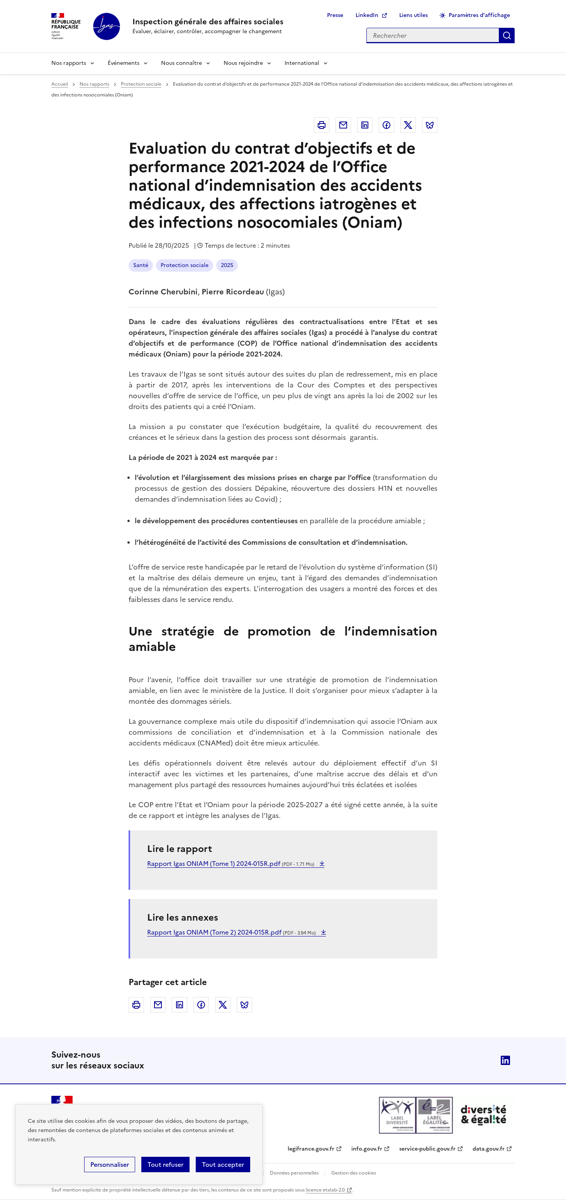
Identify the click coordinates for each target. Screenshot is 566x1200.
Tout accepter (223, 1164)
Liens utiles (413, 15)
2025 (227, 265)
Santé (140, 265)
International (302, 63)
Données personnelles (294, 1173)
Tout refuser (165, 1164)
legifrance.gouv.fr (311, 1149)
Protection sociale (141, 84)
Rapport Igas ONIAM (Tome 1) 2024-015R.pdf (231, 863)
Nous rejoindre (243, 63)
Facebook (386, 125)
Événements (123, 63)
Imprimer (321, 125)
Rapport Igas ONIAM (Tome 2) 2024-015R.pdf (232, 932)
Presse (335, 15)
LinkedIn (367, 15)
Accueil (59, 84)
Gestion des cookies (353, 1173)
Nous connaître (181, 63)
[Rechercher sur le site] (432, 35)
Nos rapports (68, 63)
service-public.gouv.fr (427, 1149)
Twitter (408, 125)
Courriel (343, 125)
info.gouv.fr (366, 1149)
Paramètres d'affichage (479, 15)
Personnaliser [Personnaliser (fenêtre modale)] (109, 1164)
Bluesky (429, 125)
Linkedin (365, 125)
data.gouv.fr (489, 1149)
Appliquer (507, 35)
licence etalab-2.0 (325, 1189)
